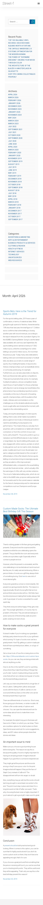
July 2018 (12, 193)
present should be (10, 845)
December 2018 (14, 179)
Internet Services (16, 252)
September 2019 (15, 161)
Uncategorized (15, 257)
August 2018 (13, 190)
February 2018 (14, 205)
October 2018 (14, 185)
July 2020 (12, 141)
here (23, 576)
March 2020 (13, 150)
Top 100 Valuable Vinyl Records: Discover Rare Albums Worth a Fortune (19, 43)
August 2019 (13, 164)
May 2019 (12, 173)
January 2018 (14, 208)
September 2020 (15, 138)
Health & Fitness (15, 249)
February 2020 (14, 153)
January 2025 (14, 112)
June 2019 (12, 170)
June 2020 (12, 144)
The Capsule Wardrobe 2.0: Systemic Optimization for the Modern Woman (20, 51)
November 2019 (15, 158)
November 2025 (15, 109)
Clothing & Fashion (16, 246)
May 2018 (12, 196)
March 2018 (13, 202)
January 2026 (14, 103)
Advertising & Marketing (19, 237)
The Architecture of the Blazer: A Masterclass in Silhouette (19, 68)
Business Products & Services (21, 243)
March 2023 (13, 124)
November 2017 (15, 214)
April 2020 (12, 147)
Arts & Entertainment (18, 240)
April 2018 (12, 199)
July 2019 (12, 167)
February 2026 (14, 100)
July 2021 (12, 132)
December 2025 (14, 106)
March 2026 (13, 97)
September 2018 (15, 187)
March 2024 (13, 121)
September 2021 (15, 129)
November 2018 (15, 182)
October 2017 (14, 216)
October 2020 (14, 135)
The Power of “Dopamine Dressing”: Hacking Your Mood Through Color (21, 60)
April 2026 (12, 94)
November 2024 (15, 115)
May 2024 (12, 118)
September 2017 (15, 219)
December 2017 (14, 211)
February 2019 (14, 176)
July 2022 (12, 126)
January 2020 (14, 155)
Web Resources (15, 260)
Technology (13, 254)
